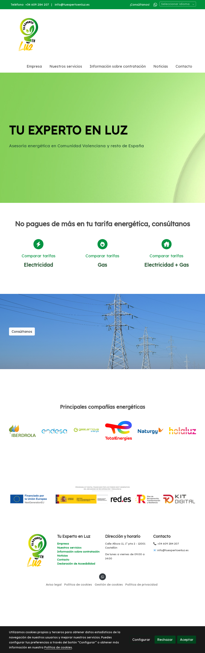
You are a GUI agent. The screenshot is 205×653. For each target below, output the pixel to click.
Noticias (62, 601)
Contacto (63, 605)
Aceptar (186, 639)
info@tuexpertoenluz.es (72, 4)
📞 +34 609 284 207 (166, 589)
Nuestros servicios (69, 593)
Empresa (63, 589)
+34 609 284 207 (37, 4)
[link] (28, 34)
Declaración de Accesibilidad (76, 609)
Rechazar (165, 639)
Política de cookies (58, 647)
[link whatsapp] (155, 4)
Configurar (141, 639)
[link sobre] (30, 596)
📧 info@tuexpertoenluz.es (171, 596)
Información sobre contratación (78, 597)
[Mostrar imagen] (102, 541)
